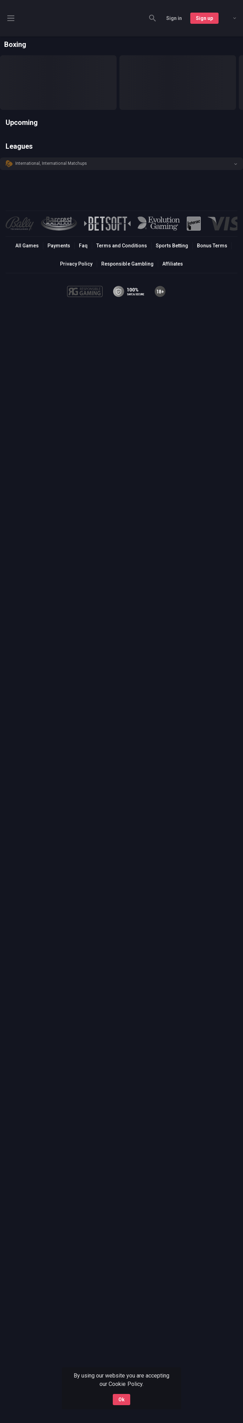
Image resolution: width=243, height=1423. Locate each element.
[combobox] (229, 18)
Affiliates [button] (172, 264)
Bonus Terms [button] (212, 245)
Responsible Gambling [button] (127, 264)
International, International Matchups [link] (51, 163)
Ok (121, 1399)
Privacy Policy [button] (76, 264)
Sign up (204, 18)
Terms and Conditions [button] (121, 245)
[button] (121, 163)
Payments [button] (58, 245)
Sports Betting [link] (172, 245)
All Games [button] (27, 245)
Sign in (174, 18)
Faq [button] (83, 245)
